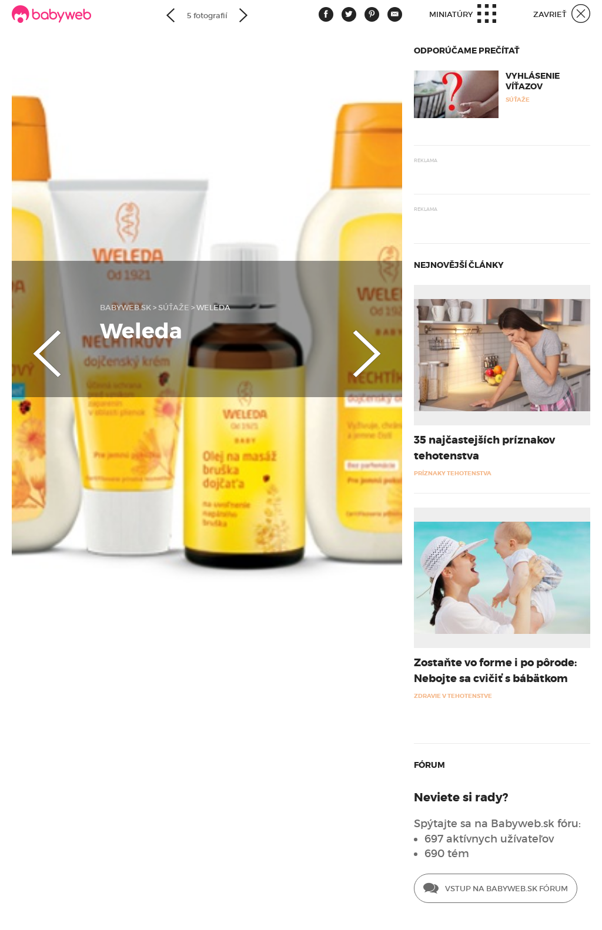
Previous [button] (35, 344)
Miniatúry (462, 15)
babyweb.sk (125, 308)
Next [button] (378, 344)
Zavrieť (561, 15)
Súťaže (173, 308)
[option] (207, 329)
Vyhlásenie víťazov (533, 81)
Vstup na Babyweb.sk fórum (495, 889)
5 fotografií (207, 16)
